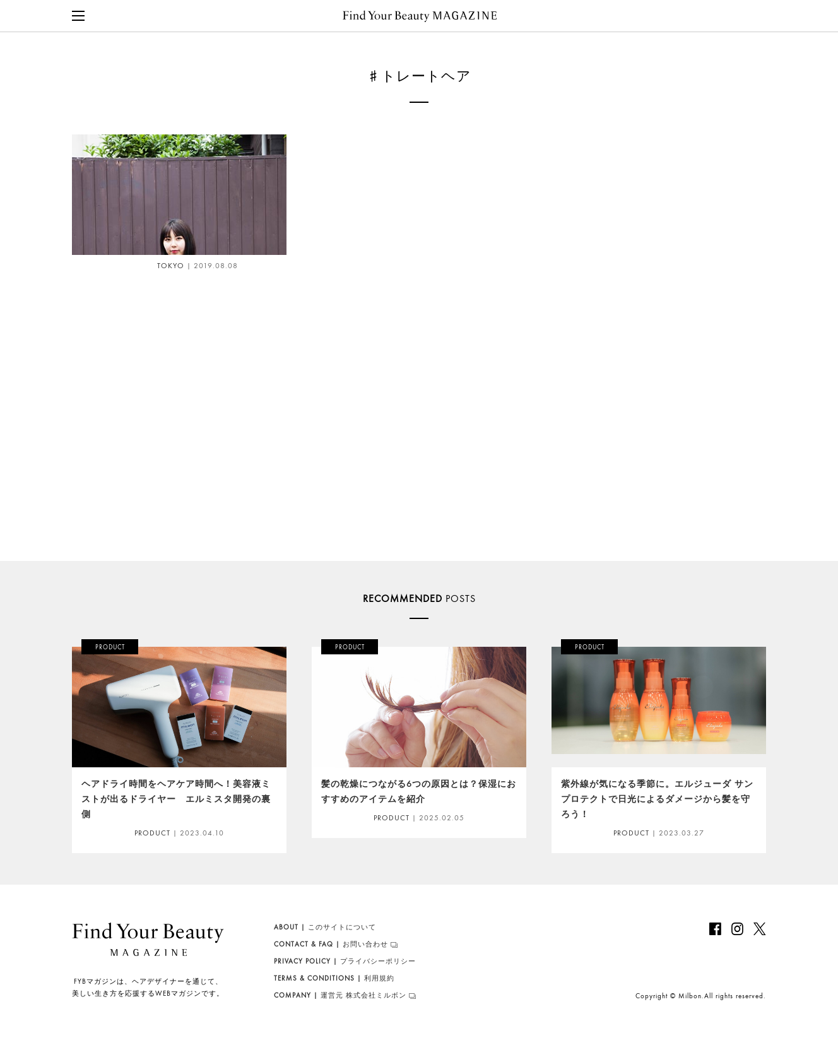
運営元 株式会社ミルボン (340, 995)
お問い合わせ (331, 944)
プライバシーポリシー (345, 961)
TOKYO (152, 265)
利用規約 (334, 978)
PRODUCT (152, 833)
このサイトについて (325, 927)
